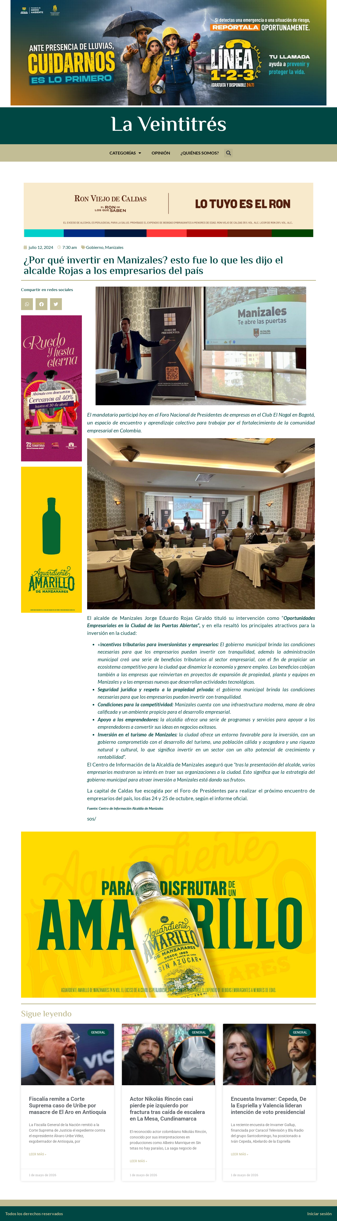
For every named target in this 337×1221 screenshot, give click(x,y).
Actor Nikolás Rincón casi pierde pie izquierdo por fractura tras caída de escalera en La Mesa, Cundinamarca (167, 1109)
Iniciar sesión (319, 1213)
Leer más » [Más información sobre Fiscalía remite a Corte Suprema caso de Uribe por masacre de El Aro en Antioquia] (37, 1154)
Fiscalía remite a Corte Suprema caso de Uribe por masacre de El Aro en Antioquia (67, 1105)
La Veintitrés (169, 125)
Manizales (114, 247)
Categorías (125, 153)
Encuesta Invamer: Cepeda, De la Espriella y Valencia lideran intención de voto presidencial (268, 1105)
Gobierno (94, 247)
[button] (228, 153)
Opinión (161, 152)
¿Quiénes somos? (200, 152)
